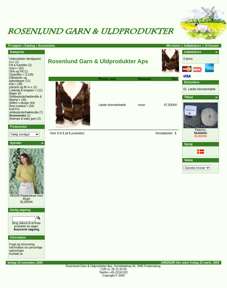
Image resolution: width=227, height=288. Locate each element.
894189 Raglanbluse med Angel (26, 197)
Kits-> (13, 84)
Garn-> (13, 68)
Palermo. (200, 129)
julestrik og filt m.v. (21, 87)
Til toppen (15, 45)
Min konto (173, 45)
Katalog (29, 45)
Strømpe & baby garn (22, 118)
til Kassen (211, 45)
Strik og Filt (16, 71)
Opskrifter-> (16, 74)
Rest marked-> (18, 106)
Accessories (46, 45)
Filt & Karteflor (18, 65)
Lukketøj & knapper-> (22, 90)
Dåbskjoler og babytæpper (18, 79)
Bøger (13, 93)
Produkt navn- (108, 78)
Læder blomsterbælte (112, 104)
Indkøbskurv (192, 45)
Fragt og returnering (21, 244)
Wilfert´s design (19, 102)
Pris (174, 78)
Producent (144, 78)
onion (141, 104)
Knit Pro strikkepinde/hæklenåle (23, 111)
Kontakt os (16, 253)
